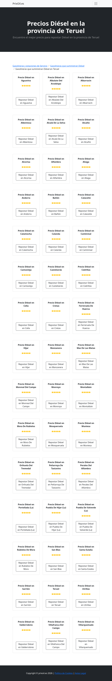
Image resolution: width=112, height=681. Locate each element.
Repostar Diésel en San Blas (56, 567)
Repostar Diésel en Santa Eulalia (86, 567)
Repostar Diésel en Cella (26, 327)
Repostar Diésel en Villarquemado (86, 644)
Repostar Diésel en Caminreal (86, 248)
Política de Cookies (64, 673)
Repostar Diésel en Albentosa (26, 140)
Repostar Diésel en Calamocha (26, 248)
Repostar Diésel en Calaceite (86, 212)
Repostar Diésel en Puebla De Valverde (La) (86, 526)
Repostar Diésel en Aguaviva (26, 101)
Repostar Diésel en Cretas (56, 327)
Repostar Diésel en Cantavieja (26, 284)
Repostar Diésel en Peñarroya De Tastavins (56, 484)
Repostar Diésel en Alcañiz (86, 140)
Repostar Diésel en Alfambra (56, 176)
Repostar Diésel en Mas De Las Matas (86, 364)
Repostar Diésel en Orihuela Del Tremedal (26, 484)
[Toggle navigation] (95, 3)
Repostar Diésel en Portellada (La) (26, 528)
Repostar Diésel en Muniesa (86, 444)
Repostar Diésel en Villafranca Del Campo (56, 644)
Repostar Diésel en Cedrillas (86, 284)
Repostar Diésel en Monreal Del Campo (26, 403)
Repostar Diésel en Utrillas (86, 603)
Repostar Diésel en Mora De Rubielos (26, 442)
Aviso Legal (80, 673)
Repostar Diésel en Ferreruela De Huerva (86, 325)
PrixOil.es (18, 3)
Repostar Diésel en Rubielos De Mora (26, 565)
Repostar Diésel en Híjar (26, 366)
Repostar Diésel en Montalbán (86, 405)
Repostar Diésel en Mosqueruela (56, 444)
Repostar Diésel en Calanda (56, 248)
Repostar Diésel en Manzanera (56, 366)
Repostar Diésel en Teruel (56, 603)
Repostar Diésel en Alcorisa (26, 176)
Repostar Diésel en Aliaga (86, 176)
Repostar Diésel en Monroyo (56, 405)
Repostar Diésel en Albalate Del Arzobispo (56, 99)
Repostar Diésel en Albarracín (86, 101)
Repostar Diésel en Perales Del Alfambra (86, 484)
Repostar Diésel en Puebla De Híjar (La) (56, 526)
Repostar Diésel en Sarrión (26, 603)
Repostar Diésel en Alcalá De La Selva (56, 138)
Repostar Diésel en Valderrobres (26, 646)
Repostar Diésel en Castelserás (56, 284)
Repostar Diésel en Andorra (26, 212)
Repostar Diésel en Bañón (56, 212)
